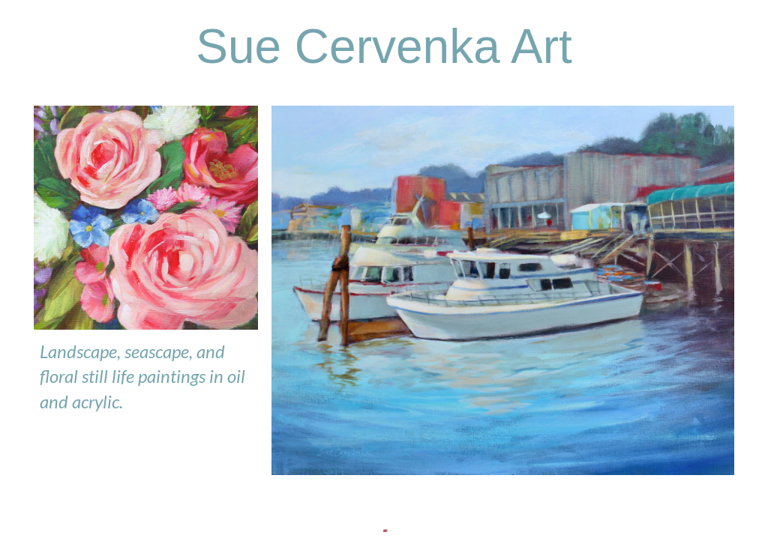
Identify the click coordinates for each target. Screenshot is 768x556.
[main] (384, 47)
